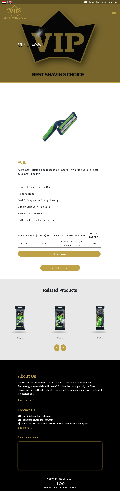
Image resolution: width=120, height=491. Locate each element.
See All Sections (60, 267)
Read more (24, 400)
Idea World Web (68, 487)
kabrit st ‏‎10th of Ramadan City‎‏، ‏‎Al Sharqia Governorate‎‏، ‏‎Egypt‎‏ (55, 423)
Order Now (59, 253)
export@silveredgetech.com (38, 419)
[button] (26, 126)
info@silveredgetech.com (37, 416)
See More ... (25, 427)
